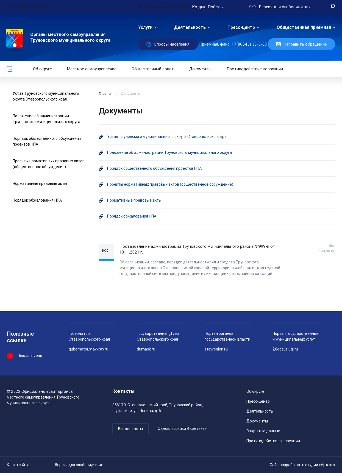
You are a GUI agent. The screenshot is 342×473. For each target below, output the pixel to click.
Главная (105, 93)
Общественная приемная (304, 27)
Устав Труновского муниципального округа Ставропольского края (168, 136)
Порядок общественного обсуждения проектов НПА (154, 168)
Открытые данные (263, 431)
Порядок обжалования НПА (37, 200)
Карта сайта (18, 465)
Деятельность (190, 27)
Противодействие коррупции (255, 68)
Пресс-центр (241, 27)
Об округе (42, 68)
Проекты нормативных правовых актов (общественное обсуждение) (170, 184)
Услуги (145, 27)
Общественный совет (153, 68)
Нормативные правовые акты (40, 183)
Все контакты (130, 429)
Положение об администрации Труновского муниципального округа (169, 152)
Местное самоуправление (91, 68)
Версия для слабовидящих (79, 465)
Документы (200, 68)
